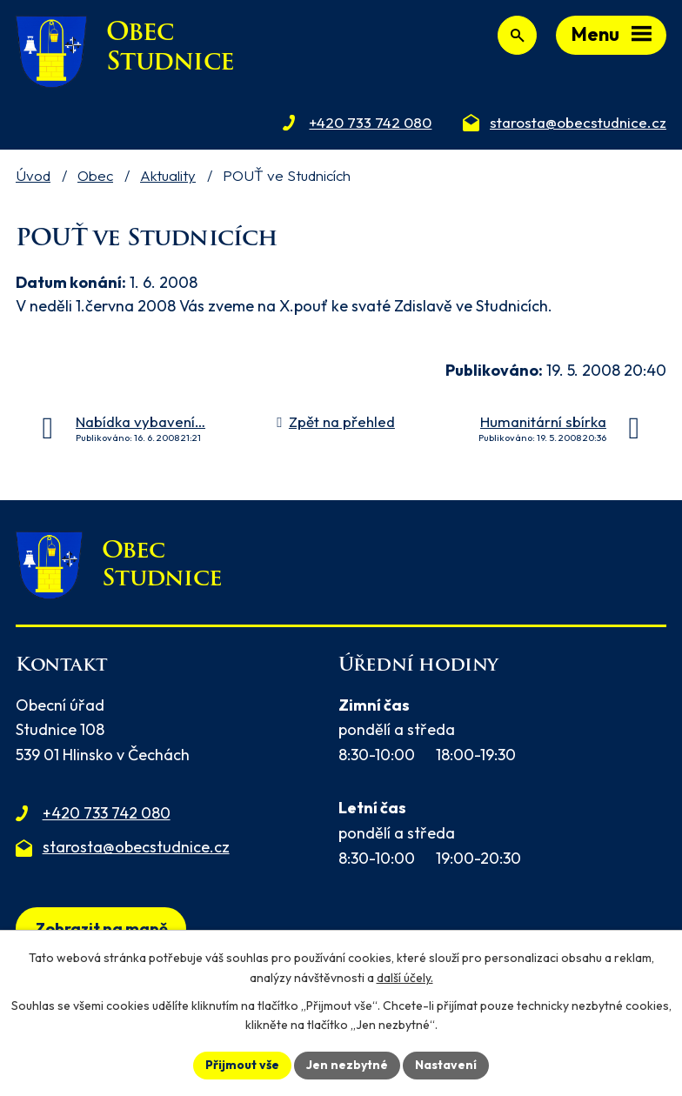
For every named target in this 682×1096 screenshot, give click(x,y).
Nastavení (446, 1065)
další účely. (405, 978)
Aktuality (168, 175)
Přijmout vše (242, 1065)
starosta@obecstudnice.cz (136, 847)
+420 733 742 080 (106, 813)
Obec (95, 175)
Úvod (33, 175)
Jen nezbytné (347, 1065)
